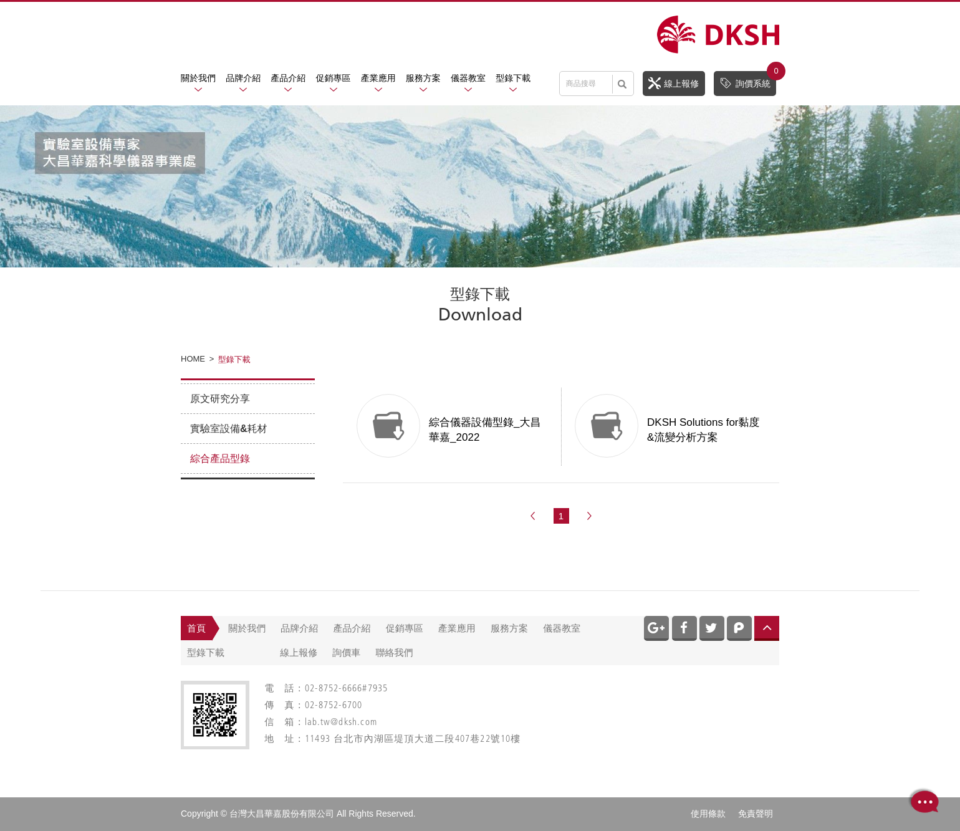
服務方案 (423, 78)
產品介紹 (288, 78)
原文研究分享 (220, 398)
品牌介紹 (243, 78)
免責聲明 (755, 814)
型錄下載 (513, 78)
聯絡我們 (394, 652)
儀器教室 (468, 78)
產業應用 (378, 78)
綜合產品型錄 (220, 458)
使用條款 (708, 814)
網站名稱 (718, 35)
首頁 (196, 628)
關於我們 (198, 78)
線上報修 (673, 83)
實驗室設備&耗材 (228, 428)
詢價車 (346, 652)
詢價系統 (747, 80)
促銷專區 (333, 78)
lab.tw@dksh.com (341, 723)
